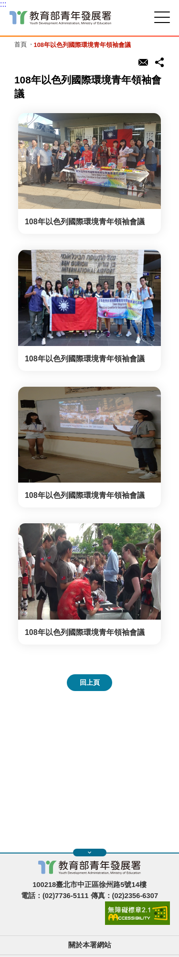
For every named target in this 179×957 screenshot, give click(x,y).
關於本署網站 (89, 945)
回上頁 (90, 682)
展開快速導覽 (89, 852)
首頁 (20, 45)
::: (3, 4)
